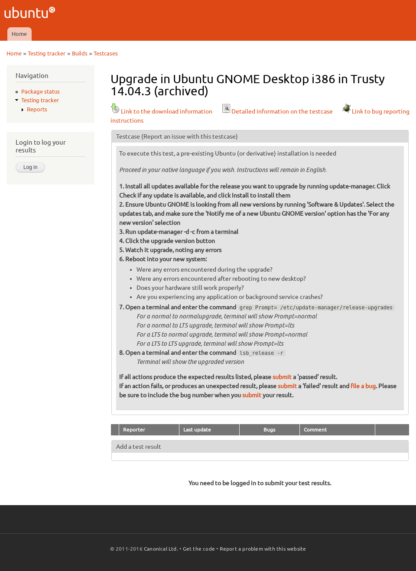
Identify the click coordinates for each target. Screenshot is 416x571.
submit (282, 376)
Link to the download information (161, 111)
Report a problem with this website (263, 549)
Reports (37, 109)
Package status (40, 91)
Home (19, 34)
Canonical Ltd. (161, 549)
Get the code (199, 549)
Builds (80, 53)
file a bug (363, 386)
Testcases (106, 53)
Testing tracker (46, 53)
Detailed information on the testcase (277, 111)
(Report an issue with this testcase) (189, 136)
